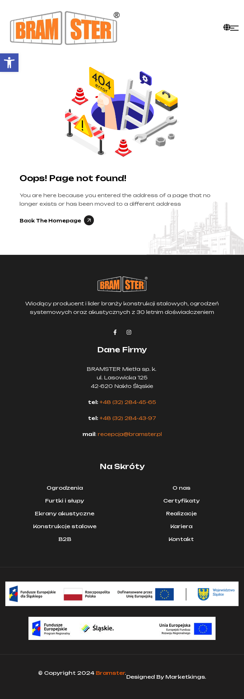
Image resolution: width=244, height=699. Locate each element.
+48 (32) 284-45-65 (128, 402)
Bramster (110, 673)
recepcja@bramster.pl (130, 434)
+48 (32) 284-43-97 (128, 418)
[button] (9, 62)
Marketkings (185, 677)
